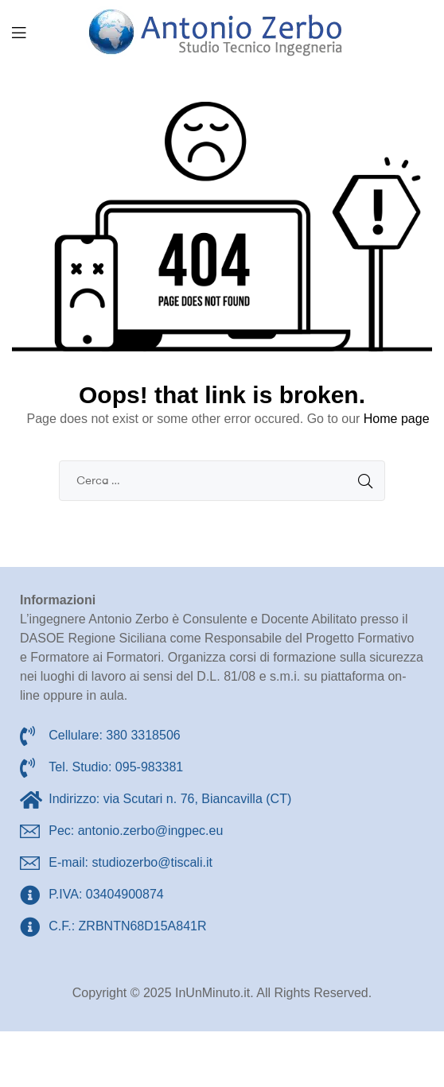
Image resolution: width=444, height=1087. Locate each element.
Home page (397, 418)
